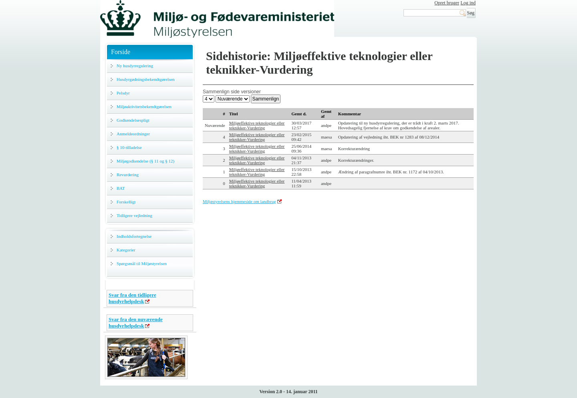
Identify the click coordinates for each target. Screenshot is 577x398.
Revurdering (128, 174)
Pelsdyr (123, 92)
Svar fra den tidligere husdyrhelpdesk (132, 298)
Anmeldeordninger (133, 133)
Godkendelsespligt (133, 120)
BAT (121, 188)
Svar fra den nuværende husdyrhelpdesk (136, 322)
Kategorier (126, 249)
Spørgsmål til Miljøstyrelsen (142, 263)
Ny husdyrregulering (135, 65)
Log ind (468, 3)
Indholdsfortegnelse (134, 236)
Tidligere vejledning (134, 215)
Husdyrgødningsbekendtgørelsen (146, 79)
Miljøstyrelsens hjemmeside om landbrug (239, 201)
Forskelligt (126, 201)
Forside (120, 51)
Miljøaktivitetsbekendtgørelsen (144, 106)
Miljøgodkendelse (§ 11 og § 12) (145, 161)
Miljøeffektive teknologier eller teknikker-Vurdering (256, 125)
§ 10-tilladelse (129, 147)
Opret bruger (446, 3)
